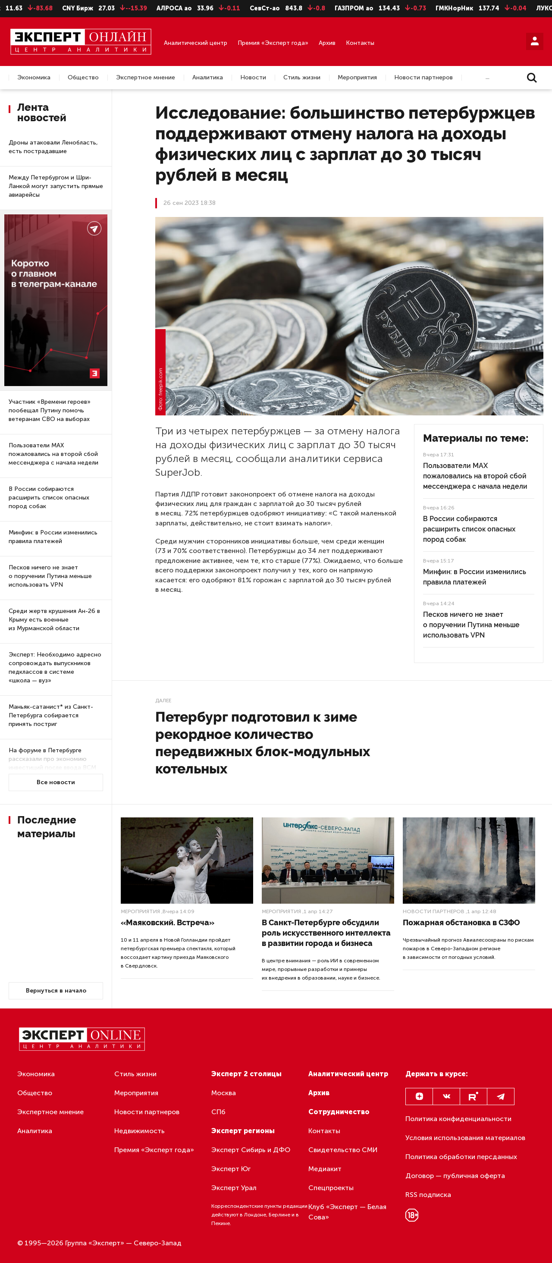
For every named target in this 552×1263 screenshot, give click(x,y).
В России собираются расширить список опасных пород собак (49, 497)
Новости (253, 78)
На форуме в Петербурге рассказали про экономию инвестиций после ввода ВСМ (52, 759)
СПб (218, 1112)
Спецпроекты (331, 1188)
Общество (83, 78)
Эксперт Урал (234, 1188)
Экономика (33, 78)
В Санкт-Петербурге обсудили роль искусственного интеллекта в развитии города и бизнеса (326, 933)
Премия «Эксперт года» (273, 43)
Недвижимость (139, 1131)
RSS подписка (428, 1195)
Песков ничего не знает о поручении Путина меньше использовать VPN (50, 576)
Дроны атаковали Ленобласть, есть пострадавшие (53, 147)
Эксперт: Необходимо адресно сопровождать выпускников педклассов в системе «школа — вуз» (55, 667)
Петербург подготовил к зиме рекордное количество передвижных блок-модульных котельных (262, 742)
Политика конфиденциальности (458, 1119)
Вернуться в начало (56, 990)
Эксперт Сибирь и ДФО (250, 1150)
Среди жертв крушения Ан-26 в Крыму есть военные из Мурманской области (54, 619)
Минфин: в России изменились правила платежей (53, 537)
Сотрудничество (339, 1112)
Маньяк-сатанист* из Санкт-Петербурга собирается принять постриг (51, 715)
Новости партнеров (423, 78)
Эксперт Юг (231, 1169)
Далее (163, 700)
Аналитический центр (195, 43)
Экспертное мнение (145, 78)
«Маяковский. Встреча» (167, 922)
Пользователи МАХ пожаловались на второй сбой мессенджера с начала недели (53, 454)
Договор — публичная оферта (455, 1176)
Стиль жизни (301, 78)
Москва (223, 1093)
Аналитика (207, 78)
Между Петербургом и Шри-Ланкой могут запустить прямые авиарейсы (56, 186)
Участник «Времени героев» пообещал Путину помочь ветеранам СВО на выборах (50, 410)
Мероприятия (357, 78)
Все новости (56, 782)
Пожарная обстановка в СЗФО (461, 922)
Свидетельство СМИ (343, 1150)
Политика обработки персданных (461, 1157)
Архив (327, 43)
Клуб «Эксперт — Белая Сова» (347, 1212)
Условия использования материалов (465, 1138)
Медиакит (325, 1169)
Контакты (360, 43)
